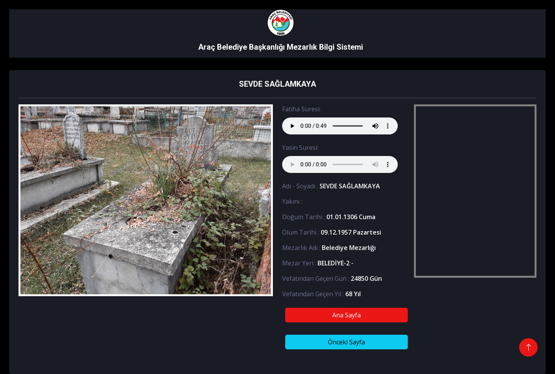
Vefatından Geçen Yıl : (313, 294)
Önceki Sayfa (346, 342)
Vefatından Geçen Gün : (315, 278)
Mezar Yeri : (299, 263)
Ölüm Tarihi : (300, 232)
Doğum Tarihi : (303, 217)
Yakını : (292, 201)
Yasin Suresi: (300, 147)
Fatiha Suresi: (301, 109)
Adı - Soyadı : (300, 186)
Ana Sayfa (346, 315)
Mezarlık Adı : (301, 247)
